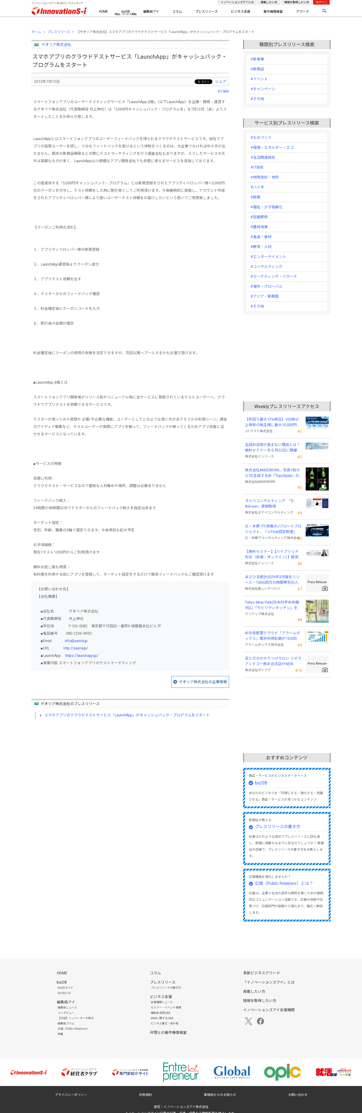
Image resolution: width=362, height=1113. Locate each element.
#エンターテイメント (268, 256)
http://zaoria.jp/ (75, 648)
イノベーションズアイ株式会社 (185, 1107)
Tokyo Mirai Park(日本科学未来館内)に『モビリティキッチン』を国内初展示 (273, 605)
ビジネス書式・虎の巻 (164, 1023)
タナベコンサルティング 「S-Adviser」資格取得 (270, 504)
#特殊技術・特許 (264, 177)
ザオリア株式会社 (56, 44)
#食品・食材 (261, 237)
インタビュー (66, 1012)
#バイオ (257, 187)
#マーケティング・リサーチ (273, 276)
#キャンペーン (262, 89)
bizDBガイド (65, 987)
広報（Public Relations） (73, 1028)
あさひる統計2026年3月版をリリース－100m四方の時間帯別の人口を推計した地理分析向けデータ (273, 580)
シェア (220, 81)
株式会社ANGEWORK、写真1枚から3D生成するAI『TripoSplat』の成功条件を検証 (272, 473)
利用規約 (145, 1095)
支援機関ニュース (162, 1002)
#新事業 (257, 59)
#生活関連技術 (262, 157)
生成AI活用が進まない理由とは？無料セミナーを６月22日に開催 (272, 447)
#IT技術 (223, 91)
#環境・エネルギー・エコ (272, 147)
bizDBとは (64, 993)
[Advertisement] (130, 762)
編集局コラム (66, 1023)
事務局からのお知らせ (220, 1095)
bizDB (125, 11)
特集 (60, 1034)
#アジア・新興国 (264, 296)
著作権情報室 (273, 11)
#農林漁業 (259, 227)
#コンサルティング (266, 266)
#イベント (259, 79)
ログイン (321, 2)
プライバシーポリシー (71, 1095)
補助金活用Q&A (160, 1012)
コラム (177, 11)
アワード (302, 11)
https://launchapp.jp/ (81, 655)
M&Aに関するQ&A (162, 1018)
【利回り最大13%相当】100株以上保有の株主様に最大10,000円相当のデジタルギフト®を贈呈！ (272, 422)
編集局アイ (151, 11)
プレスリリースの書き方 (277, 826)
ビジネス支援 (240, 11)
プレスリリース (206, 11)
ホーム (36, 32)
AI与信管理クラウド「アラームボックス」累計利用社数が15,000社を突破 (272, 636)
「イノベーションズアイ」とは (269, 982)
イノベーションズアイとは (237, 2)
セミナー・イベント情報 (166, 1007)
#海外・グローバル (266, 286)
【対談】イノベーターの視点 (76, 1018)
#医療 (255, 197)
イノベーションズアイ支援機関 (269, 1010)
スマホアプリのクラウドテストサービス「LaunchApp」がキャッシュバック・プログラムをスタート (127, 715)
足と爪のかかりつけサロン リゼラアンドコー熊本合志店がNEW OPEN (273, 661)
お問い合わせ (298, 1095)
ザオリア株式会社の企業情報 (203, 682)
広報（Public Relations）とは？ (284, 883)
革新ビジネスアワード (261, 973)
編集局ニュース (67, 1007)
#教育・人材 (261, 247)
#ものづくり (261, 137)
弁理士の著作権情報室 (168, 1032)
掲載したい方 (269, 2)
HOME (103, 11)
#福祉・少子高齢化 (266, 207)
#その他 (257, 99)
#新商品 (257, 69)
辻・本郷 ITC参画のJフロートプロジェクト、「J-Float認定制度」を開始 (273, 529)
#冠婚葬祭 (259, 217)
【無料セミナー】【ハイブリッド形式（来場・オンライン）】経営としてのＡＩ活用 (272, 554)
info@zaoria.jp (76, 641)
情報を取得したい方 (296, 2)
